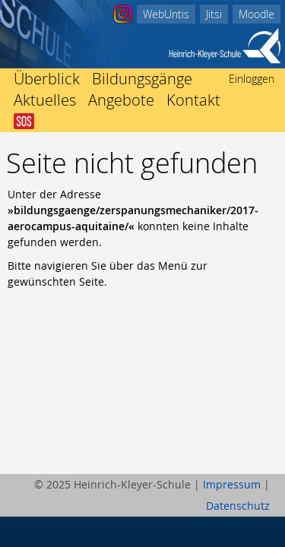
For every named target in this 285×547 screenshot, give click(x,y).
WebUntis (166, 14)
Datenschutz (238, 505)
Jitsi (214, 14)
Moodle (256, 14)
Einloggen (251, 78)
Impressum (232, 484)
